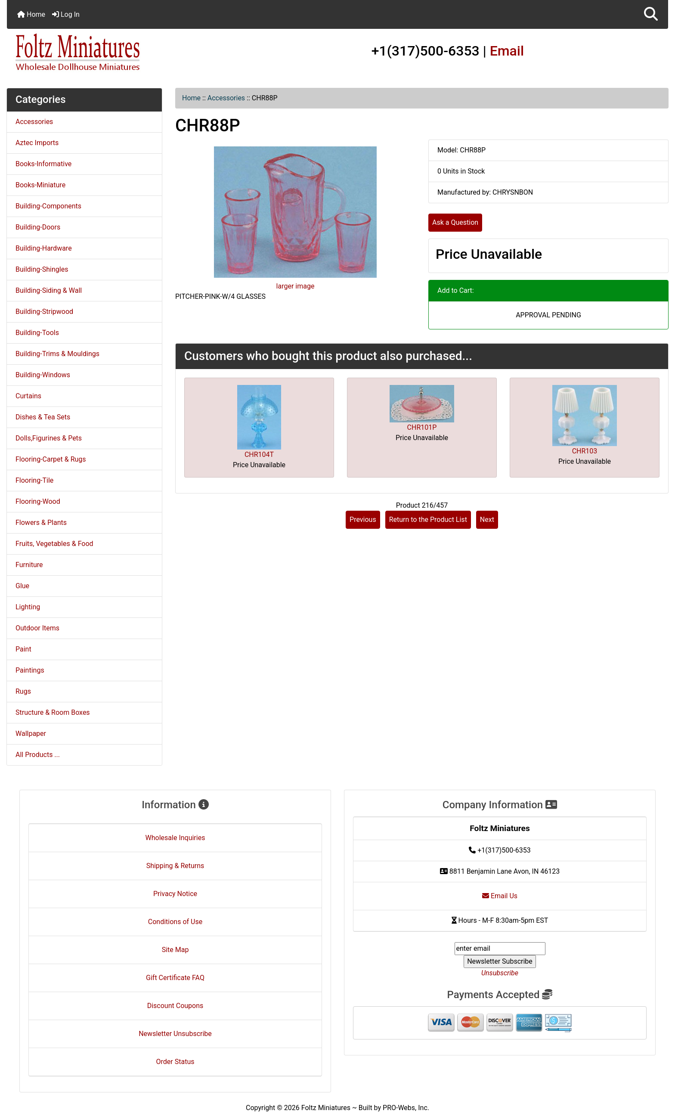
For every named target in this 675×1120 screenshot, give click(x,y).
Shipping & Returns (175, 866)
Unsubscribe (499, 973)
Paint (23, 649)
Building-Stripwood (44, 311)
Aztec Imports (37, 143)
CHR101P (422, 427)
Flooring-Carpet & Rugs (50, 459)
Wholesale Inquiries (175, 838)
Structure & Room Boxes (52, 712)
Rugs (23, 691)
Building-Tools (37, 333)
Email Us (499, 896)
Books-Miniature (40, 185)
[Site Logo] (117, 52)
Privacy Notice (175, 894)
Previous (363, 519)
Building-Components (48, 206)
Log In (66, 14)
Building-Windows (42, 375)
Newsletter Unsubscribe (175, 1034)
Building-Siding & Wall (48, 290)
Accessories (226, 98)
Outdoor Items (37, 628)
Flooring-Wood (37, 501)
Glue (22, 586)
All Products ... (37, 755)
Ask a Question (455, 222)
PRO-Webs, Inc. (406, 1108)
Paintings (29, 670)
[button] (651, 14)
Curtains (28, 396)
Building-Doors (37, 227)
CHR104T (259, 454)
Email (507, 51)
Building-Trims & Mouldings (57, 354)
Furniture (29, 565)
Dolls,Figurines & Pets (48, 438)
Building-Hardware (43, 248)
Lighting (27, 607)
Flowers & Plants (41, 522)
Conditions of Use (175, 922)
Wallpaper (30, 733)
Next (487, 519)
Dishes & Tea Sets (42, 417)
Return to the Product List (428, 519)
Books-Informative (43, 164)
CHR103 (585, 451)
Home (31, 14)
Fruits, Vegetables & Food (54, 544)
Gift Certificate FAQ (175, 978)
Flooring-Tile (34, 480)
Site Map (175, 950)
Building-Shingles (41, 269)
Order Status (175, 1062)
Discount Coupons (175, 1006)
